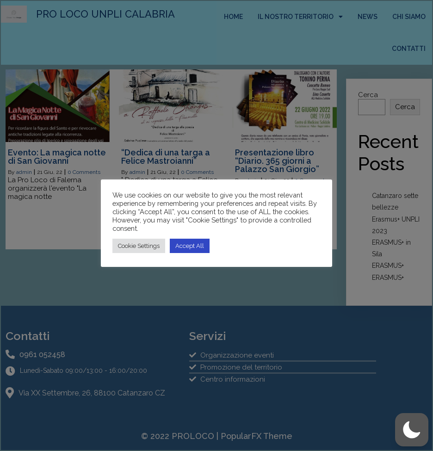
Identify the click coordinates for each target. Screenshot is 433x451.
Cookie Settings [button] (139, 245)
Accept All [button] (189, 245)
